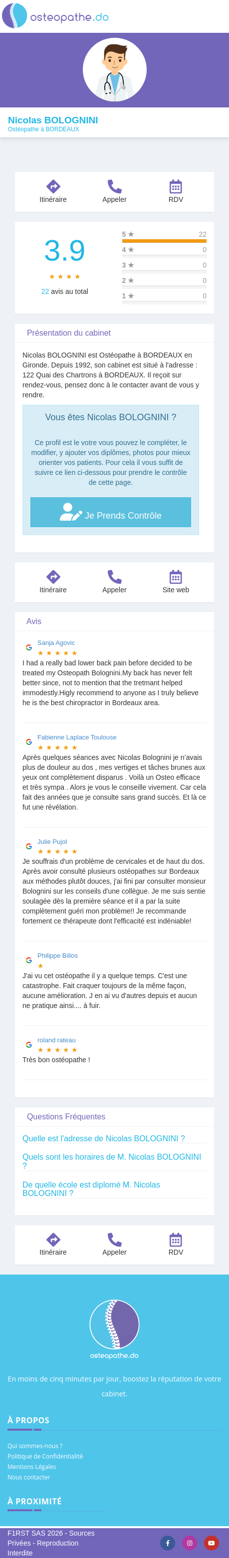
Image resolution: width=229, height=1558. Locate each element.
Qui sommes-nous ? (34, 1446)
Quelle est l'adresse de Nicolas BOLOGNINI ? (103, 1138)
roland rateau (56, 1040)
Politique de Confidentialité (45, 1456)
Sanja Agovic (56, 642)
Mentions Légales (31, 1467)
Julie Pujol (52, 841)
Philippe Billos (57, 955)
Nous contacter (28, 1477)
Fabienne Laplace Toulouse (77, 737)
